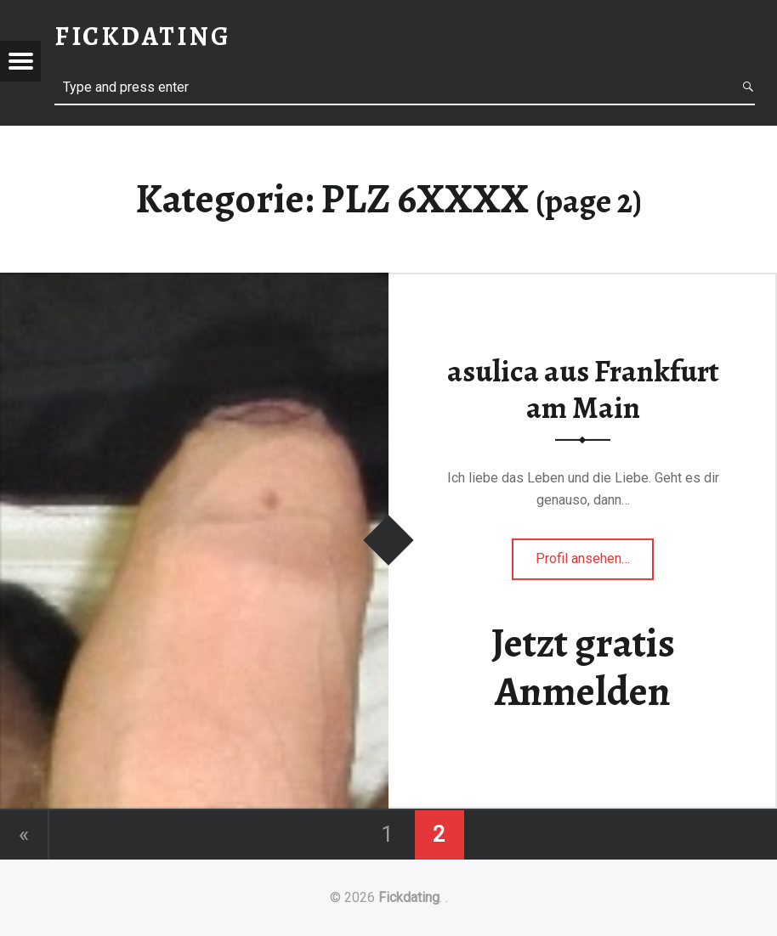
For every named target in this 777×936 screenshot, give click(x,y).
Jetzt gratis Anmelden (583, 667)
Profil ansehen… (595, 563)
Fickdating (409, 897)
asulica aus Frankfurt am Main (583, 389)
